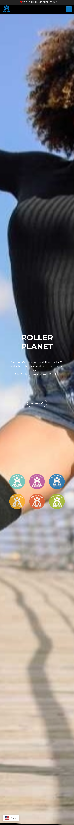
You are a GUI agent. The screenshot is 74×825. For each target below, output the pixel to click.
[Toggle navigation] (69, 9)
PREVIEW (37, 403)
